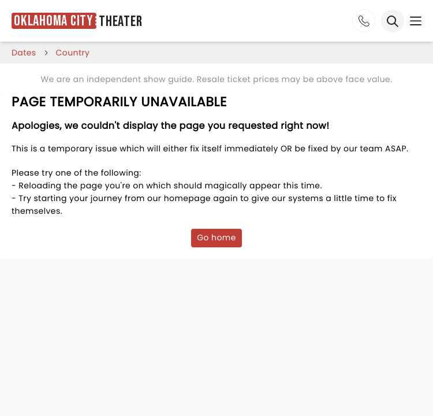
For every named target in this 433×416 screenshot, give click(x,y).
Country (73, 52)
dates (24, 52)
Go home (216, 237)
